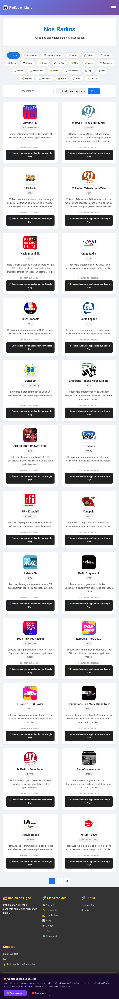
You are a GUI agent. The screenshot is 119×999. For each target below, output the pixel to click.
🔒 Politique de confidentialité (19, 964)
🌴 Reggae (27, 78)
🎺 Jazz (89, 63)
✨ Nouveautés (50, 910)
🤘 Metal (54, 70)
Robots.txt (87, 910)
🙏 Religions (45, 78)
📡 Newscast (71, 70)
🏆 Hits (74, 63)
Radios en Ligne (20, 7)
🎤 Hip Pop (59, 63)
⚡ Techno (92, 78)
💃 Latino (18, 70)
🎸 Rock (76, 78)
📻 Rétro (61, 78)
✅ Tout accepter (15, 993)
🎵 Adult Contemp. (53, 55)
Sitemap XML (89, 905)
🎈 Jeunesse (105, 63)
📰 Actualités (30, 55)
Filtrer (94, 91)
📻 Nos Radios (50, 915)
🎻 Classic (89, 55)
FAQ (5, 959)
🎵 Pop (88, 70)
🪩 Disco (11, 63)
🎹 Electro (27, 63)
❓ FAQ (46, 931)
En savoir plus (65, 986)
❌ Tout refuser (39, 993)
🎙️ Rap (101, 70)
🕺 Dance (105, 55)
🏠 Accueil (48, 905)
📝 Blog (46, 920)
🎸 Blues (72, 55)
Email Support (10, 953)
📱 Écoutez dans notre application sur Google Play (30, 155)
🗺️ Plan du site (50, 936)
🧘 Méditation (36, 70)
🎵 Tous (13, 55)
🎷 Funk (43, 63)
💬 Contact (48, 925)
